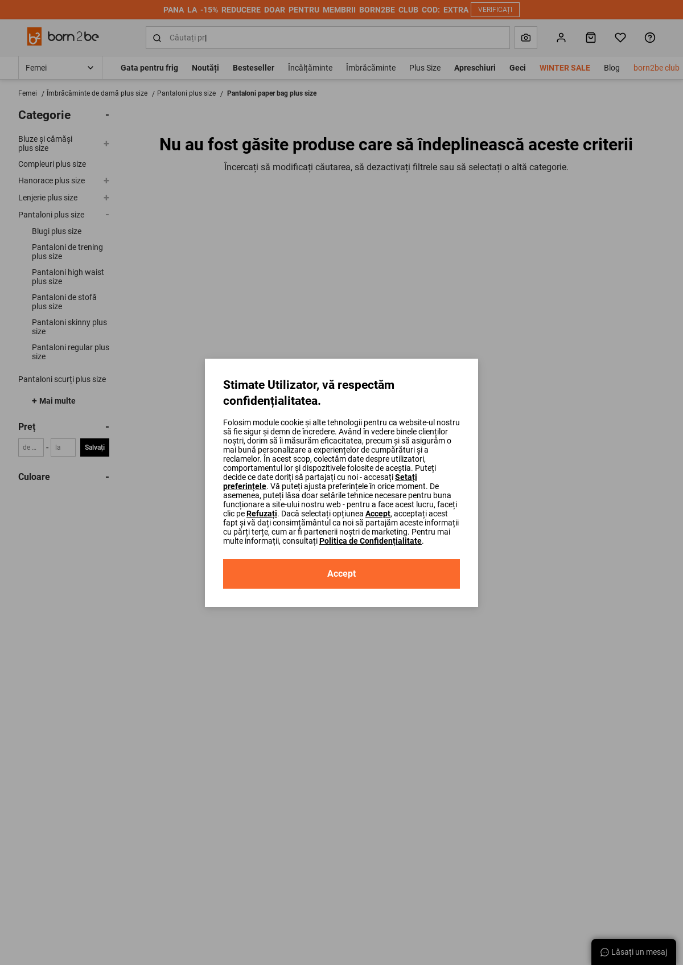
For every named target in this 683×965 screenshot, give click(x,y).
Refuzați (261, 513)
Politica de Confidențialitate (370, 540)
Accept (377, 513)
